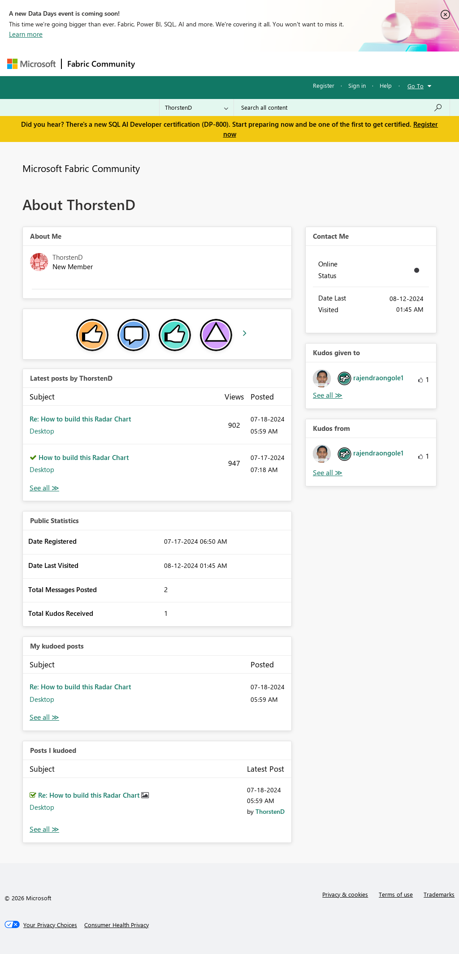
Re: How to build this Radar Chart (80, 418)
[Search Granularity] (197, 107)
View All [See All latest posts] (44, 488)
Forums (155, 63)
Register (323, 85)
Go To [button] (415, 86)
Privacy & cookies (345, 894)
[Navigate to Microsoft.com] (31, 64)
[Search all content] (342, 107)
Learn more (26, 34)
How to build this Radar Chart (84, 457)
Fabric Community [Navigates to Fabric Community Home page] (101, 63)
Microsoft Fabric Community (81, 168)
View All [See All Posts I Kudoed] (44, 829)
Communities (271, 63)
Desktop (42, 430)
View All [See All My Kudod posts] (44, 717)
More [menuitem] (342, 63)
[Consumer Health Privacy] (116, 925)
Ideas (231, 63)
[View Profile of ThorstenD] (270, 811)
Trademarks (439, 894)
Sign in (357, 85)
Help (386, 85)
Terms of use (396, 894)
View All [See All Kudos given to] (327, 395)
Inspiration (194, 63)
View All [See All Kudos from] (327, 473)
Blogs (311, 63)
